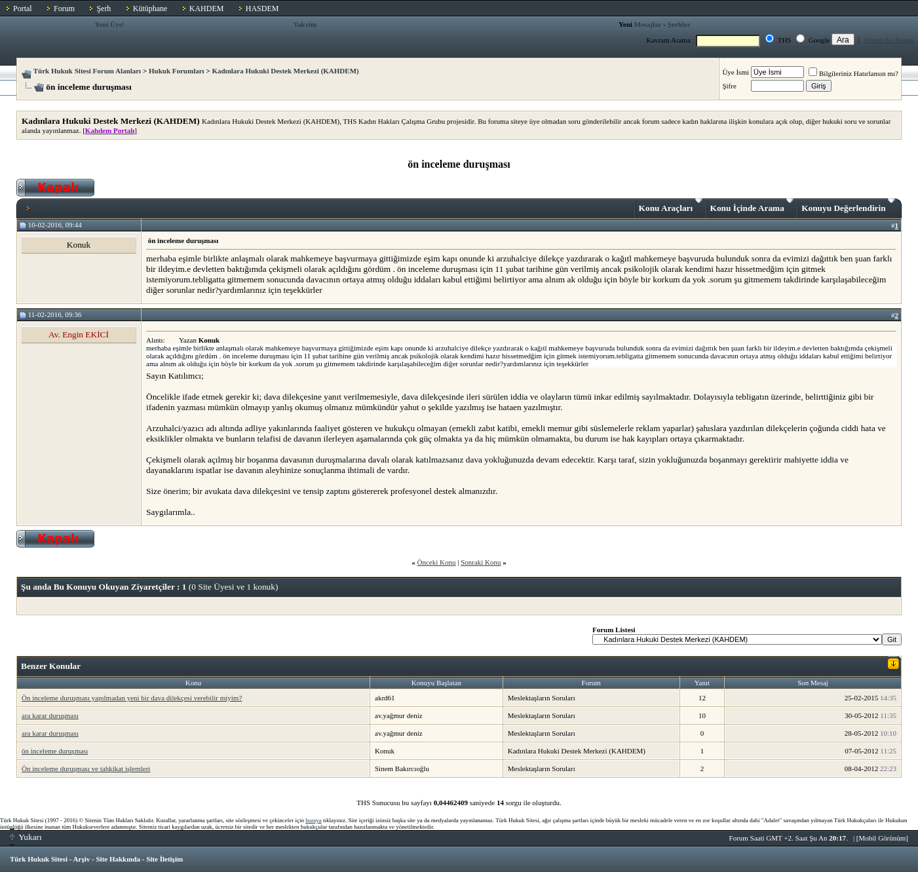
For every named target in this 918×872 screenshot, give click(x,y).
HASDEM (262, 8)
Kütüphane (150, 8)
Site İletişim (164, 859)
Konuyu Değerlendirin (848, 206)
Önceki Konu (436, 562)
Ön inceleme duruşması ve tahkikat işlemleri (86, 768)
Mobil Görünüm (882, 838)
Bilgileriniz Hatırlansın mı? (853, 73)
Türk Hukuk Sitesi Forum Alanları (87, 71)
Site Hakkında (118, 859)
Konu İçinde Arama (752, 206)
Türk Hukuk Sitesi (38, 859)
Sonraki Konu (481, 562)
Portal (22, 8)
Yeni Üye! (109, 24)
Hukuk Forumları (176, 71)
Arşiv (81, 859)
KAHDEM (206, 8)
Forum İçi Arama (890, 40)
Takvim (305, 24)
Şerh (103, 8)
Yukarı (26, 837)
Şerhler (679, 24)
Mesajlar (648, 24)
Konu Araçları (670, 206)
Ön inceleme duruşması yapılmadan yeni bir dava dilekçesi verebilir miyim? (132, 698)
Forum (64, 8)
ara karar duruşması (50, 715)
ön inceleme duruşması (55, 751)
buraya (313, 820)
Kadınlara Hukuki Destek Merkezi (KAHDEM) (285, 71)
